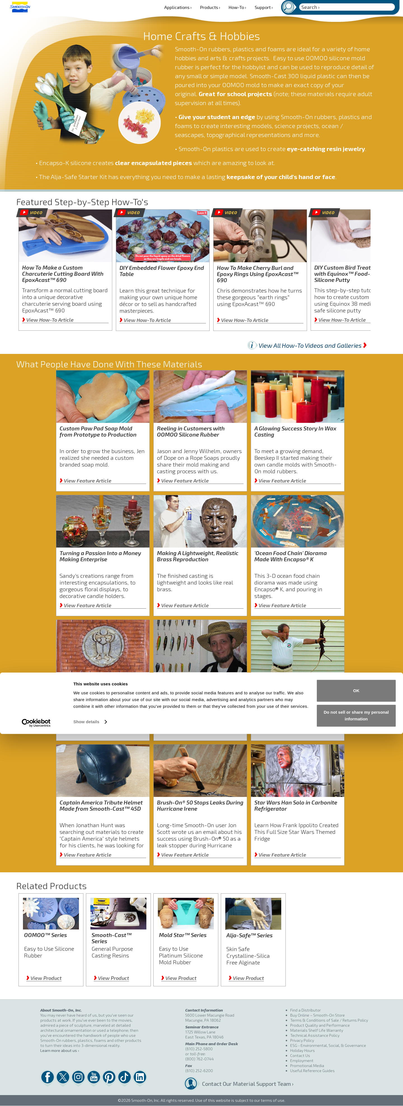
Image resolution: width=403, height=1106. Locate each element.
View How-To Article (48, 320)
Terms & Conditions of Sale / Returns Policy (329, 1020)
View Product (44, 978)
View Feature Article (85, 480)
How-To (237, 7)
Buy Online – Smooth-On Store (317, 1015)
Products (210, 7)
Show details (86, 1093)
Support (264, 7)
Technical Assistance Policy (314, 1035)
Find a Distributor (305, 1010)
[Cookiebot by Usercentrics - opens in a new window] (36, 1095)
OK (356, 1062)
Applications (178, 7)
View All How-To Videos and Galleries (313, 345)
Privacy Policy (302, 1040)
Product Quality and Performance (320, 1025)
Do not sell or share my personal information (356, 1087)
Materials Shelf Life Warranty (316, 1030)
